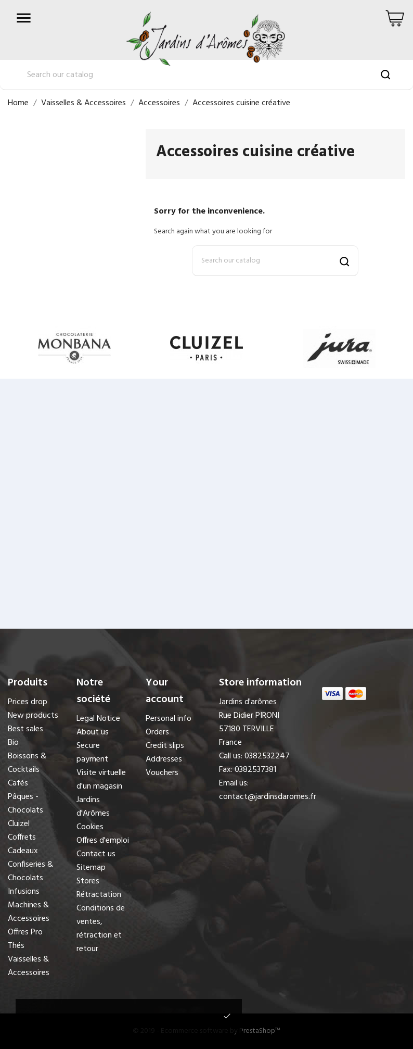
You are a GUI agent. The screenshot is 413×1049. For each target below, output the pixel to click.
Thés (16, 946)
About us (92, 732)
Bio (13, 743)
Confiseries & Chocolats (30, 871)
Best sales (25, 729)
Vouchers (162, 773)
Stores (87, 881)
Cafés (18, 783)
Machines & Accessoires (28, 912)
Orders (157, 732)
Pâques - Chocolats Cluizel (25, 810)
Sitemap (91, 868)
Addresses (164, 759)
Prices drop (27, 702)
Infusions (24, 891)
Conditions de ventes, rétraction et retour (100, 929)
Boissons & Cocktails (27, 763)
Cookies (90, 827)
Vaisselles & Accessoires (28, 966)
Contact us (95, 854)
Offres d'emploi (102, 840)
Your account (165, 691)
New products (33, 715)
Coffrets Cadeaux (23, 844)
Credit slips (165, 746)
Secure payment (92, 752)
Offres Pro (25, 932)
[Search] (275, 260)
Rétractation (98, 895)
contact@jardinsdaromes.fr (267, 797)
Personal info (168, 719)
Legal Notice (98, 719)
